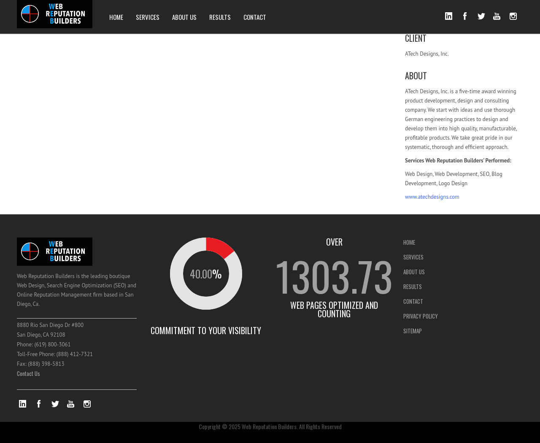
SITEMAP (412, 331)
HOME (116, 17)
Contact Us (28, 373)
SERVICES (147, 17)
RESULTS (220, 17)
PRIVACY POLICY (420, 316)
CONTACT (254, 17)
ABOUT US (184, 17)
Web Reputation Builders (269, 426)
